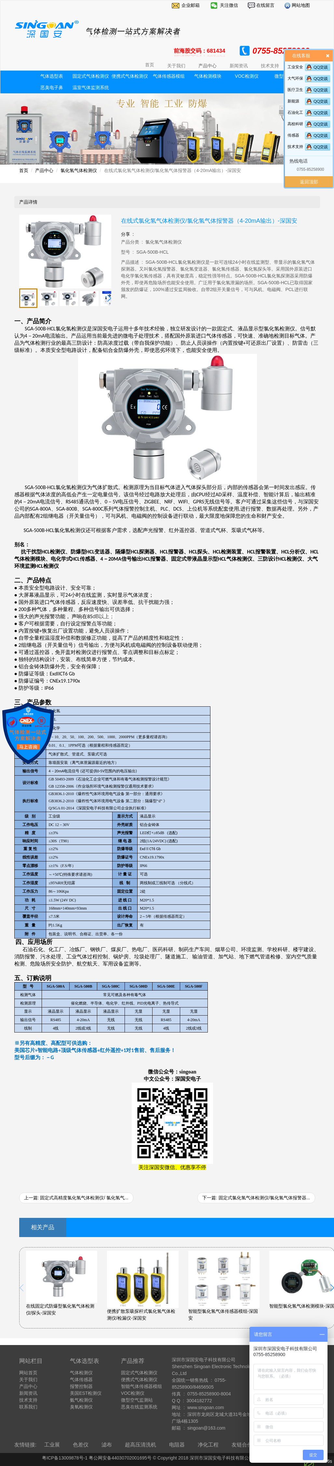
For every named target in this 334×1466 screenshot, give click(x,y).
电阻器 (177, 1444)
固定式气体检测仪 (91, 76)
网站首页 (28, 1372)
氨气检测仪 (81, 1400)
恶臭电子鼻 (51, 87)
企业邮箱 (190, 5)
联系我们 (28, 1406)
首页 (149, 64)
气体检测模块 (207, 76)
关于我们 (28, 1379)
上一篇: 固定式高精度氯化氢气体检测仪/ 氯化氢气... (76, 1197)
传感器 (293, 135)
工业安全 (295, 67)
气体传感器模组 (169, 76)
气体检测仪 (81, 1372)
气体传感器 (81, 1379)
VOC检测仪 (246, 76)
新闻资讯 (28, 1393)
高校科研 (295, 124)
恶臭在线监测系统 (139, 1406)
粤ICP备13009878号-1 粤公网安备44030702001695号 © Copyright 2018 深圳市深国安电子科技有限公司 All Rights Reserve (167, 1457)
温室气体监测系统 (91, 87)
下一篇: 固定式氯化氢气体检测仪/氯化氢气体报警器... (256, 1197)
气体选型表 (51, 76)
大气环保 (295, 78)
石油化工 (295, 112)
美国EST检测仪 (85, 1393)
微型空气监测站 (137, 1400)
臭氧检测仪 (81, 1406)
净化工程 (208, 1444)
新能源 (293, 101)
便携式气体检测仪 (130, 76)
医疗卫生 (295, 89)
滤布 (106, 1444)
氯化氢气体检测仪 (78, 170)
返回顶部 (309, 181)
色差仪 (80, 1444)
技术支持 (295, 146)
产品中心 (44, 170)
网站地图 (300, 5)
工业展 (52, 1444)
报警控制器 (81, 1386)
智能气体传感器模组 (141, 1386)
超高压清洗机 (140, 1444)
